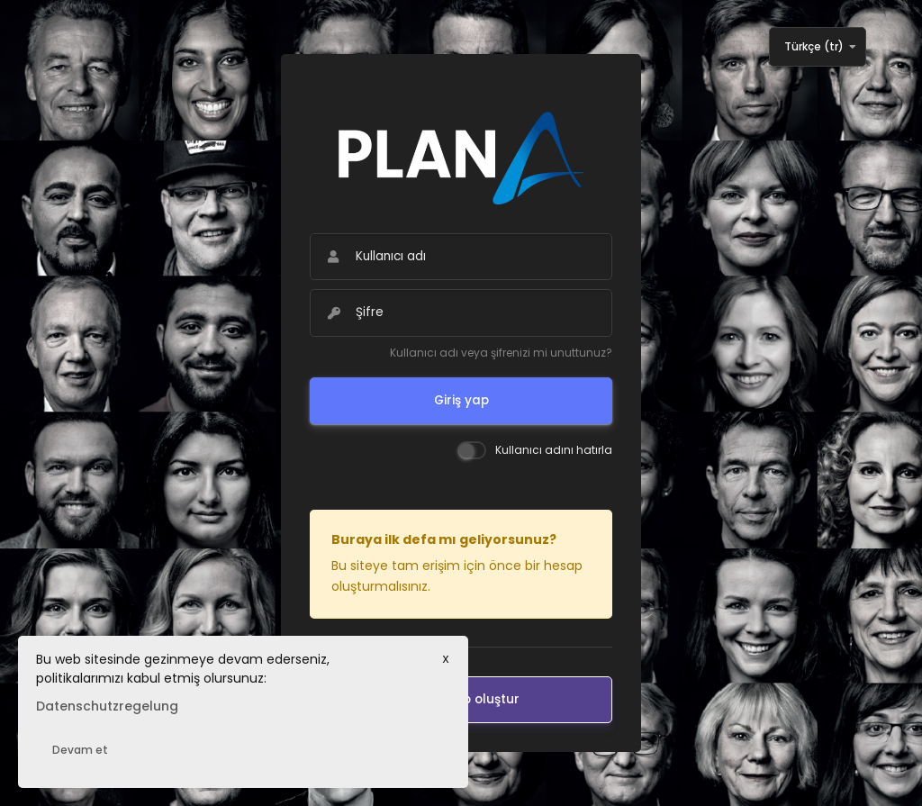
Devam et (80, 749)
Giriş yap (461, 400)
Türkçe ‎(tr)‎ (814, 46)
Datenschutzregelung (107, 706)
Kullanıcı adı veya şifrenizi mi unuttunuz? (501, 352)
